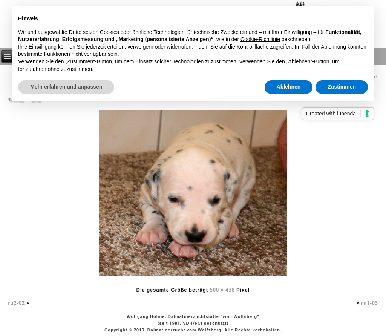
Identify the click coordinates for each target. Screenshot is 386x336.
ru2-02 (16, 303)
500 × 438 (222, 290)
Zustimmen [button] (342, 87)
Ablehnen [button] (289, 87)
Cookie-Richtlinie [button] (260, 39)
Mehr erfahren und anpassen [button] (66, 87)
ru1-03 (369, 303)
